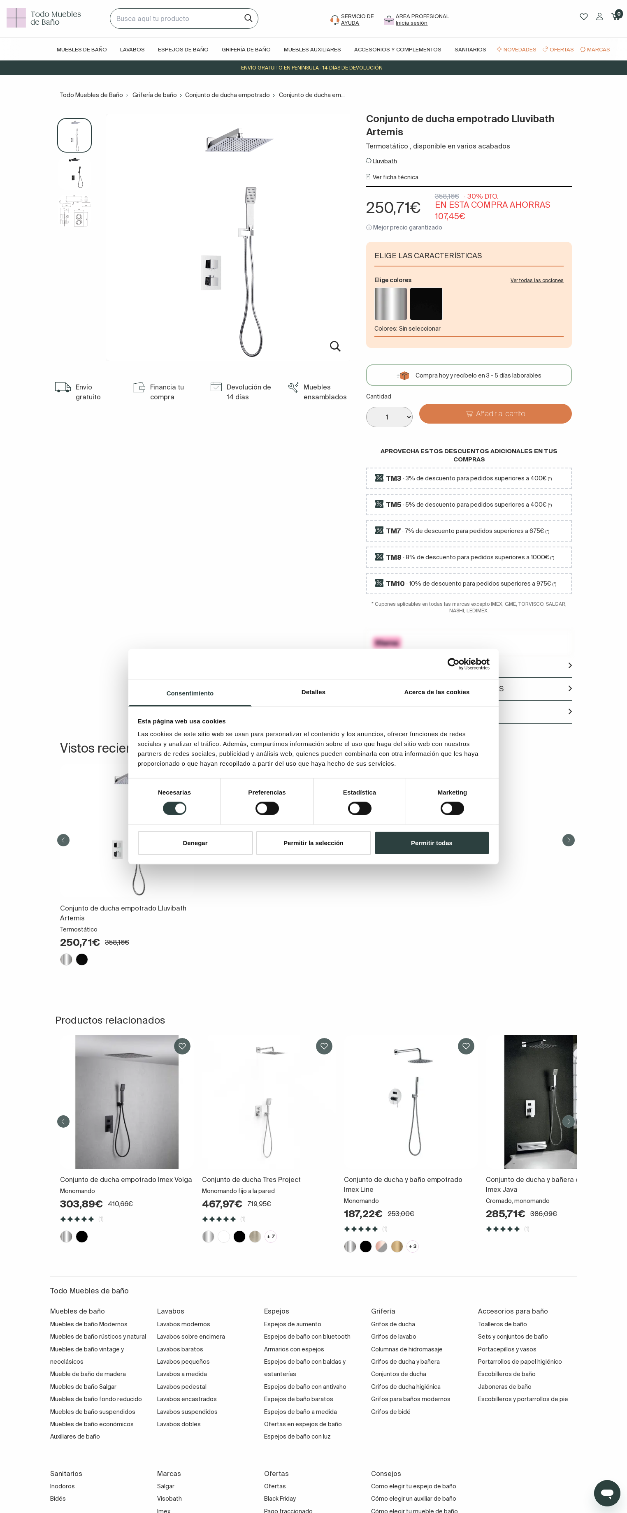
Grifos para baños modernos (411, 1399)
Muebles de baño (82, 49)
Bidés (58, 1498)
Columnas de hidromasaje (407, 1349)
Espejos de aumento (292, 1324)
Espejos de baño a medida (300, 1412)
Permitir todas (432, 842)
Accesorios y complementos (397, 49)
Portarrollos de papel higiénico (520, 1361)
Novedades (520, 49)
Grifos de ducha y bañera (405, 1361)
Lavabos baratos (180, 1349)
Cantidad (378, 396)
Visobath (169, 1498)
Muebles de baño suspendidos (92, 1412)
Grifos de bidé (391, 1412)
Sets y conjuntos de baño (513, 1336)
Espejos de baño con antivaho (305, 1386)
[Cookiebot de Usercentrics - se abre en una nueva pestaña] (454, 664)
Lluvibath (385, 161)
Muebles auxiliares (312, 49)
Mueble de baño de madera (88, 1374)
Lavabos (132, 49)
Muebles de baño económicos (92, 1424)
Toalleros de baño (502, 1324)
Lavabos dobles (179, 1424)
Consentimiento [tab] (190, 692)
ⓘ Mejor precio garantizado (404, 227)
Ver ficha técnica (395, 177)
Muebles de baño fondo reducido (96, 1399)
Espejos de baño (183, 49)
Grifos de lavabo (393, 1336)
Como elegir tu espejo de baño (413, 1486)
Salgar (165, 1486)
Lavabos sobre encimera (191, 1336)
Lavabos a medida (182, 1374)
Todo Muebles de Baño (91, 95)
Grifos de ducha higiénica (406, 1386)
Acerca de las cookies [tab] (437, 691)
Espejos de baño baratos (298, 1399)
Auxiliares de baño (75, 1436)
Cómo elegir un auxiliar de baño (413, 1498)
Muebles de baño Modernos (89, 1324)
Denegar (195, 842)
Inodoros (62, 1486)
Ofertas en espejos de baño (303, 1424)
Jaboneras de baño (505, 1386)
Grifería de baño (246, 49)
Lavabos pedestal (182, 1386)
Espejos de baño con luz (297, 1436)
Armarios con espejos (294, 1349)
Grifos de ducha (393, 1324)
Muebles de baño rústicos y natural (98, 1336)
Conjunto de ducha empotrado (227, 95)
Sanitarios (470, 49)
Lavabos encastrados (187, 1399)
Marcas (598, 49)
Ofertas (562, 49)
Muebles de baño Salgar (83, 1386)
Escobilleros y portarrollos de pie (523, 1399)
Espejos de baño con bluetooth (307, 1336)
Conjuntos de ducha (398, 1374)
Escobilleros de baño (507, 1374)
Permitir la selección (313, 842)
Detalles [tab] (313, 691)
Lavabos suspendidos (187, 1412)
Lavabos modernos (183, 1324)
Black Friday (280, 1498)
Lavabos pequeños (183, 1361)
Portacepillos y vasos (507, 1349)
